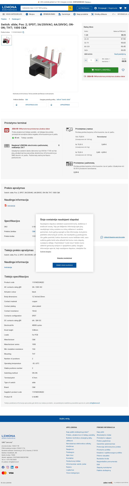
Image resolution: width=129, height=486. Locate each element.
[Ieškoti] (70, 8)
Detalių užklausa (99, 14)
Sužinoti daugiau (45, 255)
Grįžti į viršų (64, 419)
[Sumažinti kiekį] (97, 60)
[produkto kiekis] (91, 60)
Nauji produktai (80, 14)
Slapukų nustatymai (104, 467)
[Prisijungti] (100, 8)
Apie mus (69, 455)
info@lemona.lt (95, 403)
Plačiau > (88, 2)
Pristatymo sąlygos (104, 438)
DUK (98, 465)
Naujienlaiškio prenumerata (107, 462)
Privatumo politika (103, 450)
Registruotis (113, 8)
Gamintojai (64, 14)
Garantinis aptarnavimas (106, 444)
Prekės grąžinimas (104, 441)
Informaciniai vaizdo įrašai (76, 464)
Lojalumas (70, 470)
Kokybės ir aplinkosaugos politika (109, 453)
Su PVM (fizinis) (84, 8)
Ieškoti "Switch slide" (63, 99)
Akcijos (30, 14)
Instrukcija (11, 206)
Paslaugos (70, 452)
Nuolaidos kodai (103, 459)
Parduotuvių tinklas (73, 461)
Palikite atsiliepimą (104, 470)
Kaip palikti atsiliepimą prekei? (77, 432)
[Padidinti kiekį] (86, 60)
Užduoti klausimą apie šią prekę (112, 237)
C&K (26, 99)
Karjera (69, 467)
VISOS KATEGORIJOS (12, 14)
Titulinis (4, 19)
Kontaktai (69, 458)
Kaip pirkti (100, 432)
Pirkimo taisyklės (103, 456)
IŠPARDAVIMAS (47, 14)
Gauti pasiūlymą (120, 54)
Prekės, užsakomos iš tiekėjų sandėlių (80, 435)
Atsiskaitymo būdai (104, 435)
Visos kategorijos (73, 473)
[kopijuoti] (23, 32)
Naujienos (70, 449)
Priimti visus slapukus (77, 261)
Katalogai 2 (16, 19)
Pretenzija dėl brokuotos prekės (109, 447)
